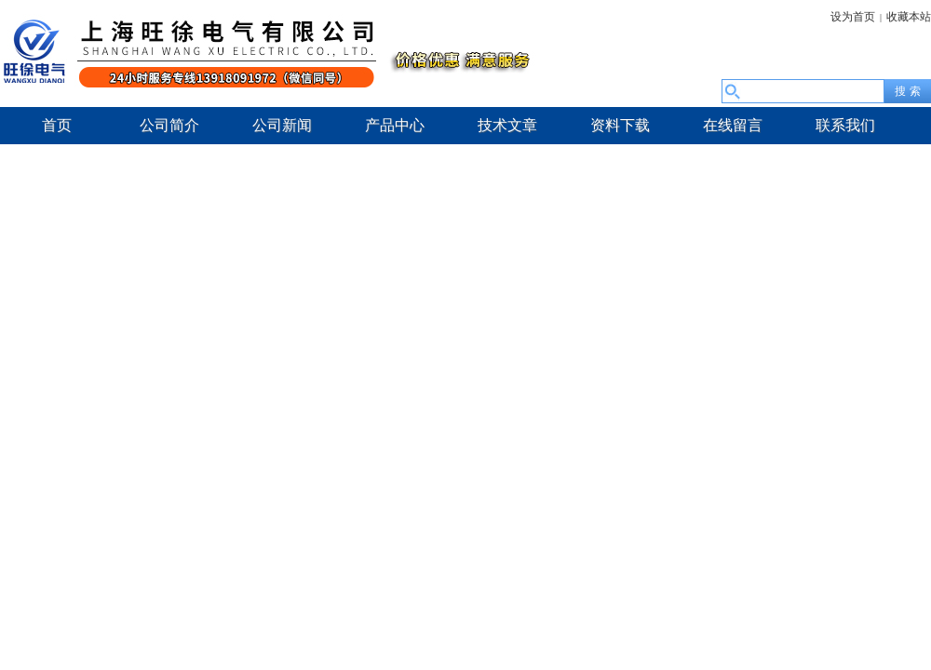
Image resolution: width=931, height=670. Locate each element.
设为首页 (852, 16)
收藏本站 (908, 16)
